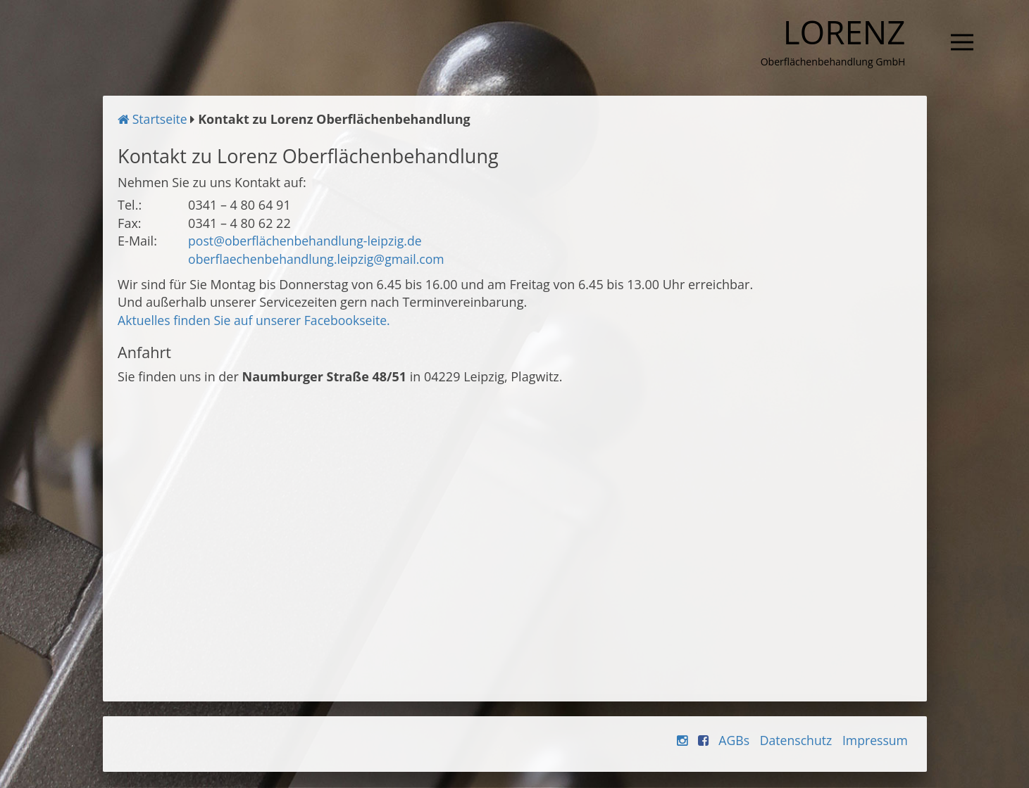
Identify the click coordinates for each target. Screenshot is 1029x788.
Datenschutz (793, 740)
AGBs (731, 740)
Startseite (153, 120)
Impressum (874, 740)
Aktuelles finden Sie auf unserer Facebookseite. (257, 321)
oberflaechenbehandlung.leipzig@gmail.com (319, 259)
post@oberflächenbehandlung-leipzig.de (307, 242)
